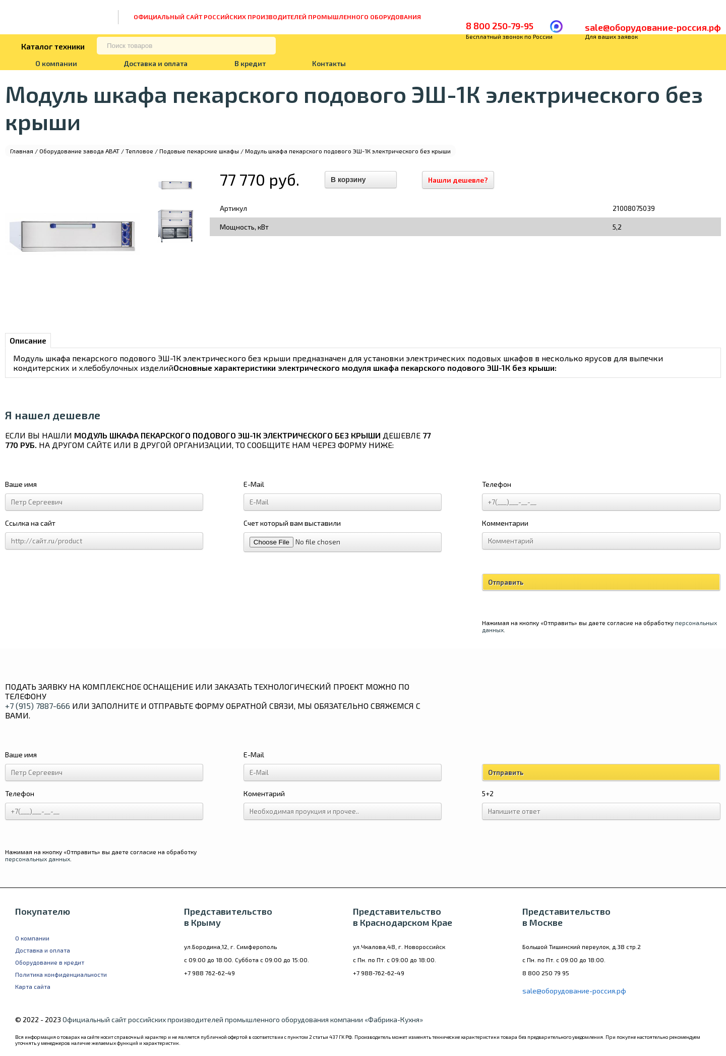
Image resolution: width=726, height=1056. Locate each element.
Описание (28, 340)
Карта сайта (32, 986)
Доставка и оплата (156, 63)
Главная (21, 150)
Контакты (329, 63)
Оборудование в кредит (49, 962)
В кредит (250, 63)
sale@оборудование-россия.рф (653, 27)
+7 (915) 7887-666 (37, 705)
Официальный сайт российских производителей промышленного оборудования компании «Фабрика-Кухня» (243, 1019)
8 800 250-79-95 (499, 25)
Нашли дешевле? (458, 180)
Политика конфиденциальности (61, 974)
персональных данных (37, 858)
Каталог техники (53, 46)
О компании (56, 63)
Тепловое (139, 150)
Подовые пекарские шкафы (199, 150)
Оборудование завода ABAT (79, 150)
